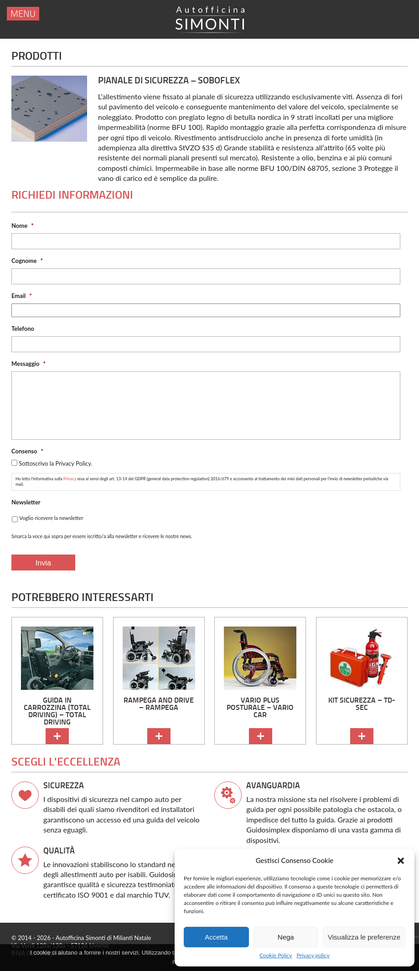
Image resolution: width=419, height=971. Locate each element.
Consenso (27, 451)
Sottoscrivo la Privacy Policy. (55, 463)
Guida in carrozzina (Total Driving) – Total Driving (57, 711)
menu (23, 14)
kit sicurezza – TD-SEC (361, 704)
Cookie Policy (275, 955)
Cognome (27, 260)
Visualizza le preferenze (364, 937)
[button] (400, 860)
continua (57, 736)
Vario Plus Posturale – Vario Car (260, 707)
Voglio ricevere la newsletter (51, 518)
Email (21, 295)
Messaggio (28, 363)
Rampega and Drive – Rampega (159, 704)
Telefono (22, 328)
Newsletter (26, 502)
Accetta (216, 937)
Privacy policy (313, 955)
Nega (286, 937)
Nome (22, 225)
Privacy (69, 478)
